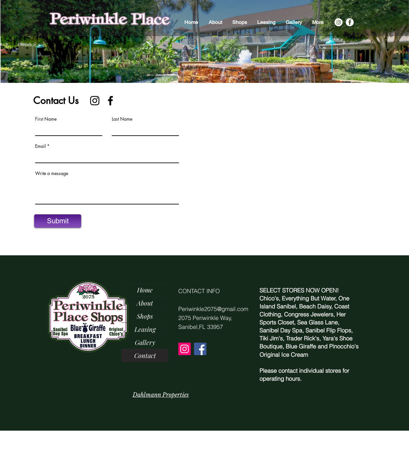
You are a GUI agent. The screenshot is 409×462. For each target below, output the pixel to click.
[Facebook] (350, 22)
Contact (145, 355)
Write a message (51, 173)
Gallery (145, 342)
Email (40, 146)
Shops (145, 316)
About (145, 303)
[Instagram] (339, 22)
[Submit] (57, 221)
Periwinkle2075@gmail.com (213, 309)
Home (145, 289)
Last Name (122, 119)
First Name (46, 119)
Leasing (145, 329)
